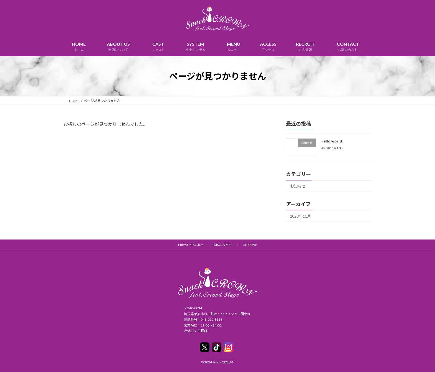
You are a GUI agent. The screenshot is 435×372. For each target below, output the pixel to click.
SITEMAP (250, 245)
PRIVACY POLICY (190, 245)
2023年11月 (300, 216)
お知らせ (297, 186)
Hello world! (331, 141)
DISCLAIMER (223, 245)
